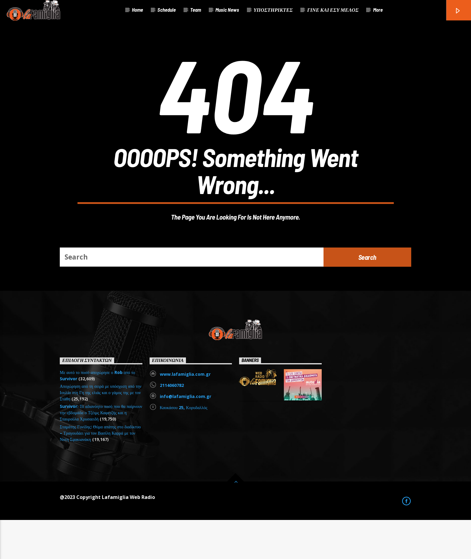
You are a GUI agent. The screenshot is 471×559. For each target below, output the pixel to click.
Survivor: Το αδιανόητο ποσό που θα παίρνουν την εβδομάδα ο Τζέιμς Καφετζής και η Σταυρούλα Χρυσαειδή (101, 451)
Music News (227, 10)
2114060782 (172, 424)
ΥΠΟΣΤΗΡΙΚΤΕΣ (273, 10)
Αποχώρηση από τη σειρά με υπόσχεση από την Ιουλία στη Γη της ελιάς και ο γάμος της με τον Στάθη (100, 431)
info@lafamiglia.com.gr (185, 435)
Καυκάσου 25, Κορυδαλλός (184, 446)
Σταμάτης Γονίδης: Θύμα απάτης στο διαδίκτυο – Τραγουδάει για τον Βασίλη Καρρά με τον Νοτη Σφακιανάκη (100, 472)
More (378, 10)
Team (195, 10)
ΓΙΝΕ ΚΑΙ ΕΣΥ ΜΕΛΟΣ (332, 10)
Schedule (166, 10)
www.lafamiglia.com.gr (185, 413)
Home (137, 10)
